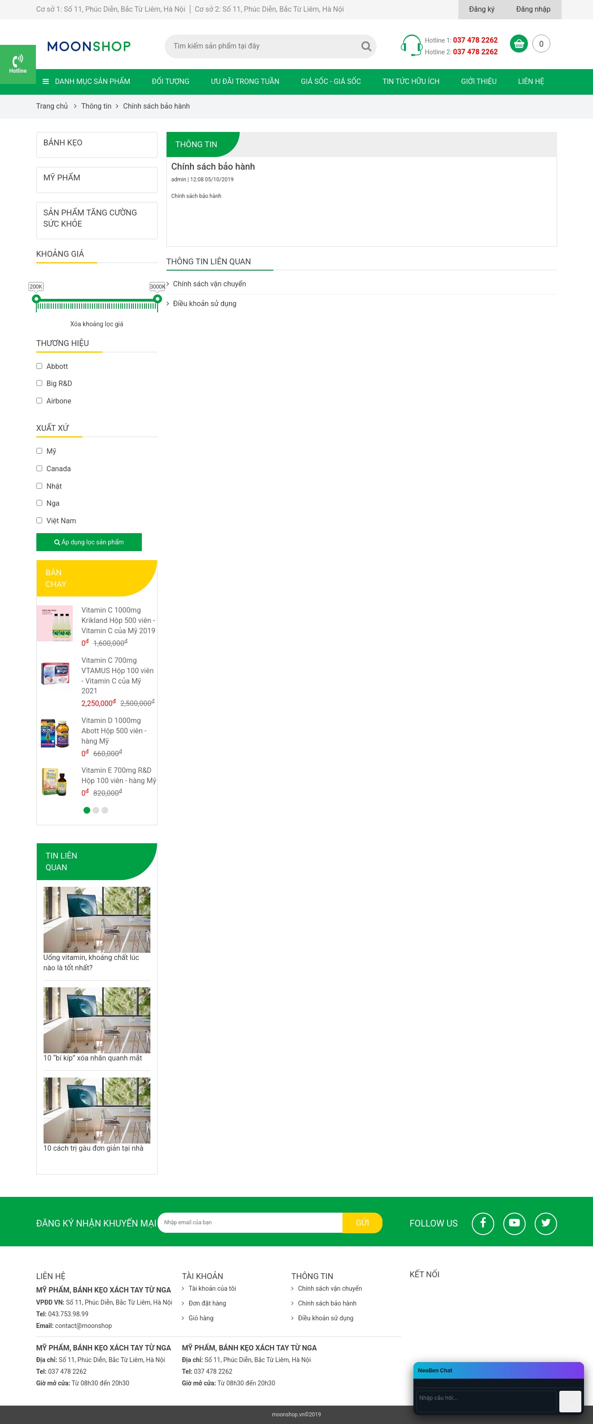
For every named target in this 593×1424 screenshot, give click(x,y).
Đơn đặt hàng (204, 1303)
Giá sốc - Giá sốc (331, 81)
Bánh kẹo (63, 142)
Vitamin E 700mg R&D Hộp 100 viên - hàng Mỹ (119, 775)
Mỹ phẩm (62, 177)
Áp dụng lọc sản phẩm (89, 542)
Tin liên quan (62, 861)
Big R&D (54, 383)
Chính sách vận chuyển (206, 284)
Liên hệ (531, 81)
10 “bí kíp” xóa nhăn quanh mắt (93, 1058)
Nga (48, 503)
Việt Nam (56, 521)
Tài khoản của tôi (209, 1288)
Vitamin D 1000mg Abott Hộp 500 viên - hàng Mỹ (114, 730)
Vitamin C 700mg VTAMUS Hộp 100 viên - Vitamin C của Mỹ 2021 (118, 676)
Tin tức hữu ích (410, 81)
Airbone (53, 401)
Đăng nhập (533, 9)
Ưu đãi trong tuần (245, 81)
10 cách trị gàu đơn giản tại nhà (94, 1148)
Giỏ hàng (197, 1318)
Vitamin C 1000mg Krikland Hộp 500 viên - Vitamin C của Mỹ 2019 (118, 620)
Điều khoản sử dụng (202, 303)
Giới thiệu (478, 81)
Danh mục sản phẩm (87, 81)
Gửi (362, 1222)
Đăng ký (482, 9)
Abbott (52, 366)
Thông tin (197, 144)
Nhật (49, 486)
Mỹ (46, 451)
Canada (53, 468)
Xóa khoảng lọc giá (96, 324)
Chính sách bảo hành (323, 1303)
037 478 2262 (475, 40)
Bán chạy (56, 578)
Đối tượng (170, 81)
